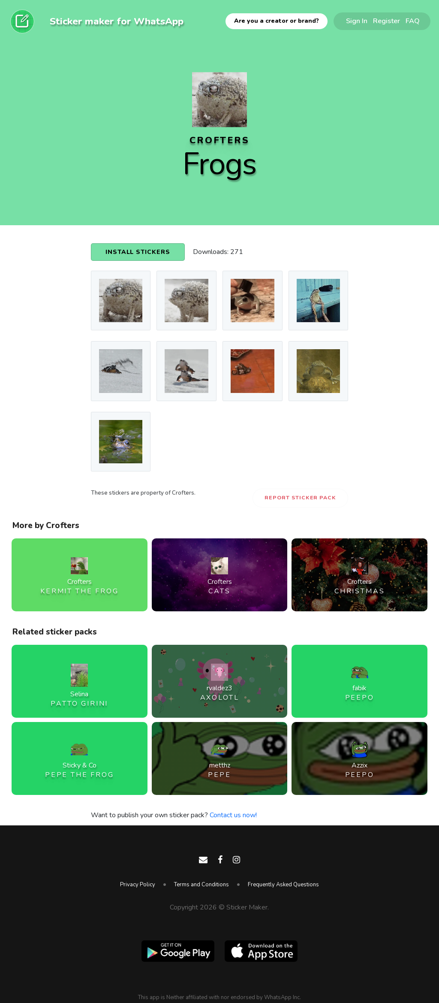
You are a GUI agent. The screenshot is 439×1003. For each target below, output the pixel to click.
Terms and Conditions (201, 884)
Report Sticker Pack (300, 497)
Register (386, 21)
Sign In (356, 21)
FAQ (413, 21)
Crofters (219, 140)
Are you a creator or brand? (276, 21)
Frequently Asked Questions (283, 884)
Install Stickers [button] (137, 252)
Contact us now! (233, 815)
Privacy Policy (137, 884)
